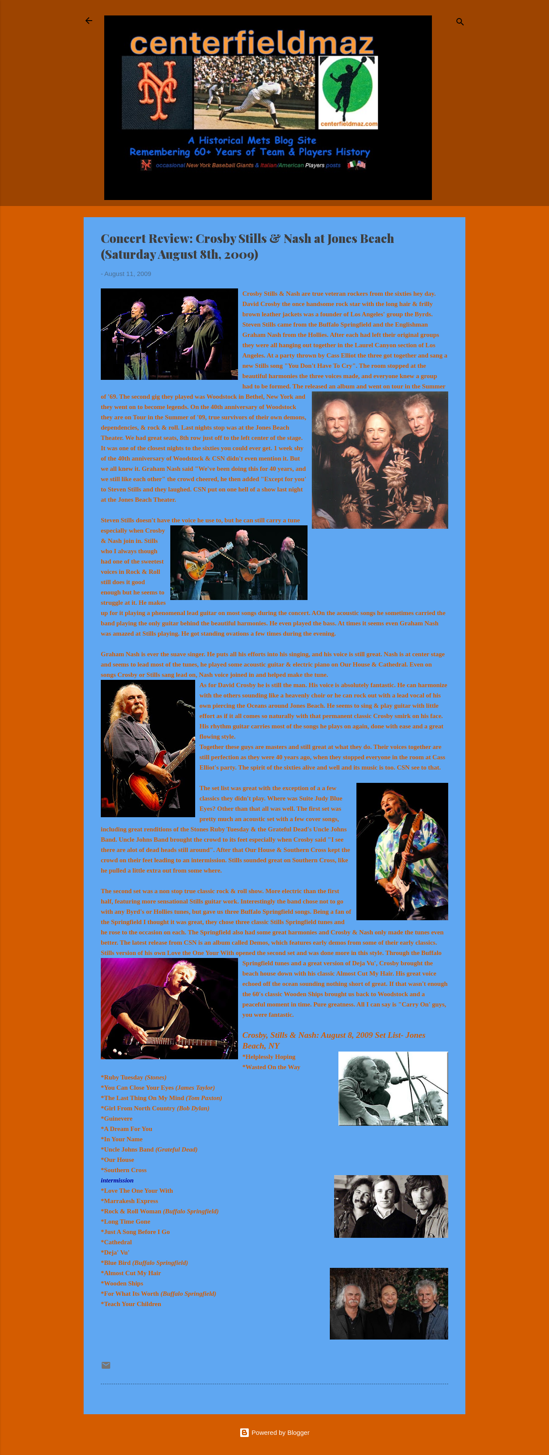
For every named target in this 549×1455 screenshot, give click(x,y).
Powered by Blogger (274, 1432)
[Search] (460, 23)
